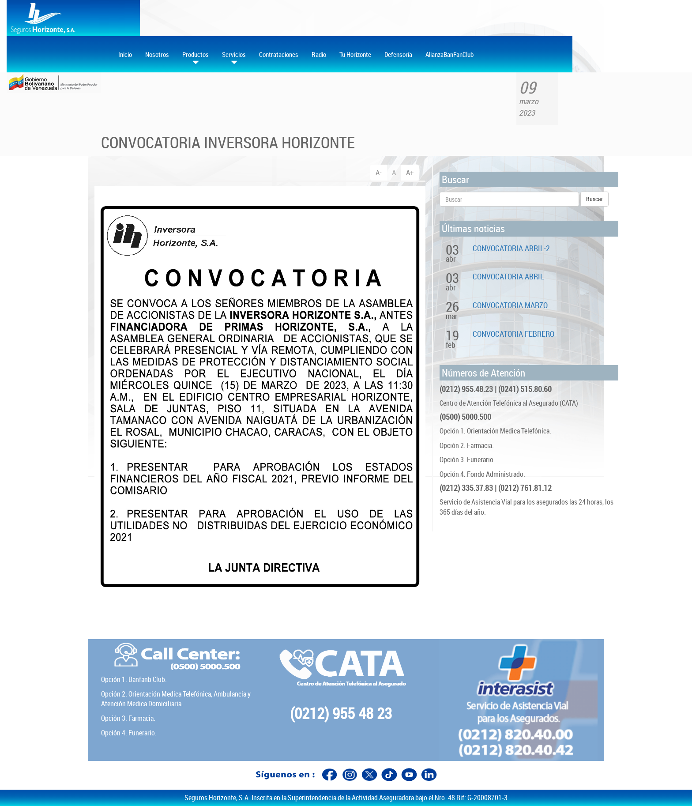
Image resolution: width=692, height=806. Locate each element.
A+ (410, 172)
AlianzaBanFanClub (449, 54)
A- (379, 172)
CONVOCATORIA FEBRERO (513, 333)
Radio (319, 54)
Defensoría (398, 54)
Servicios (234, 58)
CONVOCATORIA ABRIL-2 (511, 248)
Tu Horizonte (355, 54)
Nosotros (157, 54)
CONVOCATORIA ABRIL (508, 276)
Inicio (125, 54)
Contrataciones (278, 54)
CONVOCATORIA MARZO (510, 305)
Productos (195, 58)
